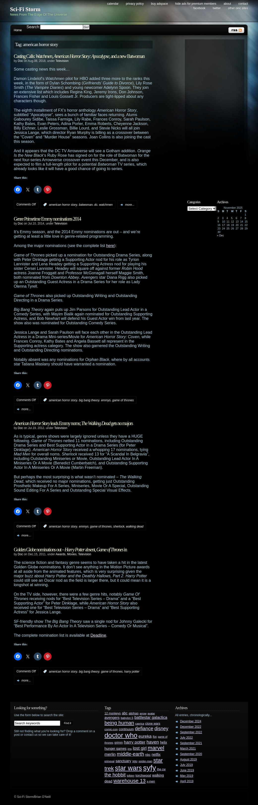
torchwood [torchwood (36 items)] (143, 775)
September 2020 (191, 754)
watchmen (106, 204)
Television (62, 61)
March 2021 (188, 748)
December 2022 (190, 727)
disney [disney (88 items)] (161, 728)
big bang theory (89, 400)
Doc (20, 61)
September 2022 (191, 732)
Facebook (199, 8)
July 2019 (186, 765)
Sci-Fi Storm (25, 9)
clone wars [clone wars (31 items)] (152, 723)
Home (18, 30)
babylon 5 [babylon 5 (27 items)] (127, 717)
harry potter (131, 671)
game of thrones (123, 400)
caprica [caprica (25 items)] (139, 723)
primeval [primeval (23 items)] (110, 761)
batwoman (85, 204)
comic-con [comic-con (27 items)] (111, 729)
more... (129, 204)
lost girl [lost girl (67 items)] (140, 748)
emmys (106, 400)
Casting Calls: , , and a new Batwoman (79, 56)
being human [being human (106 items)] (119, 723)
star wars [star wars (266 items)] (128, 768)
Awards (60, 554)
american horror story (63, 204)
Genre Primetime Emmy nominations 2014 (47, 219)
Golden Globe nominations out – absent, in (70, 549)
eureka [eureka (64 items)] (145, 736)
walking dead (134, 526)
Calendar (112, 3)
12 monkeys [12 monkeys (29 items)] (113, 713)
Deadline (98, 635)
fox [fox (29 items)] (155, 736)
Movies (72, 554)
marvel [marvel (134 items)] (156, 748)
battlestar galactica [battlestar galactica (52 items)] (150, 717)
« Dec (220, 235)
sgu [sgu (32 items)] (135, 761)
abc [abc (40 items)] (125, 713)
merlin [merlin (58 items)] (110, 754)
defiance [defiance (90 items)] (144, 728)
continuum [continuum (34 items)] (126, 729)
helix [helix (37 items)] (163, 742)
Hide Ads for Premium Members (195, 3)
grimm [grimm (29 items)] (119, 742)
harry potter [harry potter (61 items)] (134, 742)
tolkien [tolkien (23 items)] (130, 775)
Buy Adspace (159, 3)
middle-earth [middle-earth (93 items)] (130, 754)
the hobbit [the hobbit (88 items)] (115, 775)
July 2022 (186, 737)
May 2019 (186, 776)
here (110, 246)
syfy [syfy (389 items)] (149, 768)
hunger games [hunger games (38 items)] (116, 749)
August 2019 (188, 759)
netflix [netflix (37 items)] (156, 754)
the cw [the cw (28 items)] (161, 769)
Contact (243, 3)
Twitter (217, 8)
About (227, 3)
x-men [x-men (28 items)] (151, 781)
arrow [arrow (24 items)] (143, 713)
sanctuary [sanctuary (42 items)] (123, 761)
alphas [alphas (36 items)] (134, 713)
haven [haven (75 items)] (152, 742)
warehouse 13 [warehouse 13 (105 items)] (130, 780)
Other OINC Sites (238, 8)
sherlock (118, 526)
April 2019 (187, 781)
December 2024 (190, 721)
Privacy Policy (135, 3)
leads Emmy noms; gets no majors (73, 423)
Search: (33, 27)
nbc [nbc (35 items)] (148, 754)
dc (95, 204)
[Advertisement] (217, 115)
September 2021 (191, 743)
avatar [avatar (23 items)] (151, 713)
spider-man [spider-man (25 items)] (145, 761)
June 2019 (187, 770)
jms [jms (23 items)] (130, 748)
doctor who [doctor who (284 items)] (121, 735)
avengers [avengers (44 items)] (112, 718)
